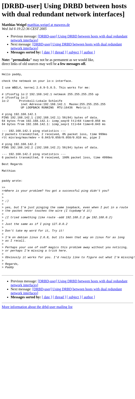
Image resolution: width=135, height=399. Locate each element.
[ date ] (47, 52)
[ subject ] (74, 52)
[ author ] (88, 52)
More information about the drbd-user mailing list (37, 347)
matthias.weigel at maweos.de (48, 25)
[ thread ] (59, 52)
